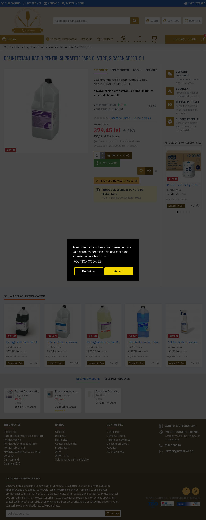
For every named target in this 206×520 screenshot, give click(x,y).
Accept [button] (118, 271)
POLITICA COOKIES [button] (87, 261)
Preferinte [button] (88, 271)
